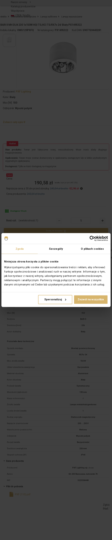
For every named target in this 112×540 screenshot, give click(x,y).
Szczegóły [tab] (56, 248)
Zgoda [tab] (20, 248)
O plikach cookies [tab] (92, 248)
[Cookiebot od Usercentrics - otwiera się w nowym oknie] (92, 238)
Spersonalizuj (55, 299)
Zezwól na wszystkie (91, 299)
